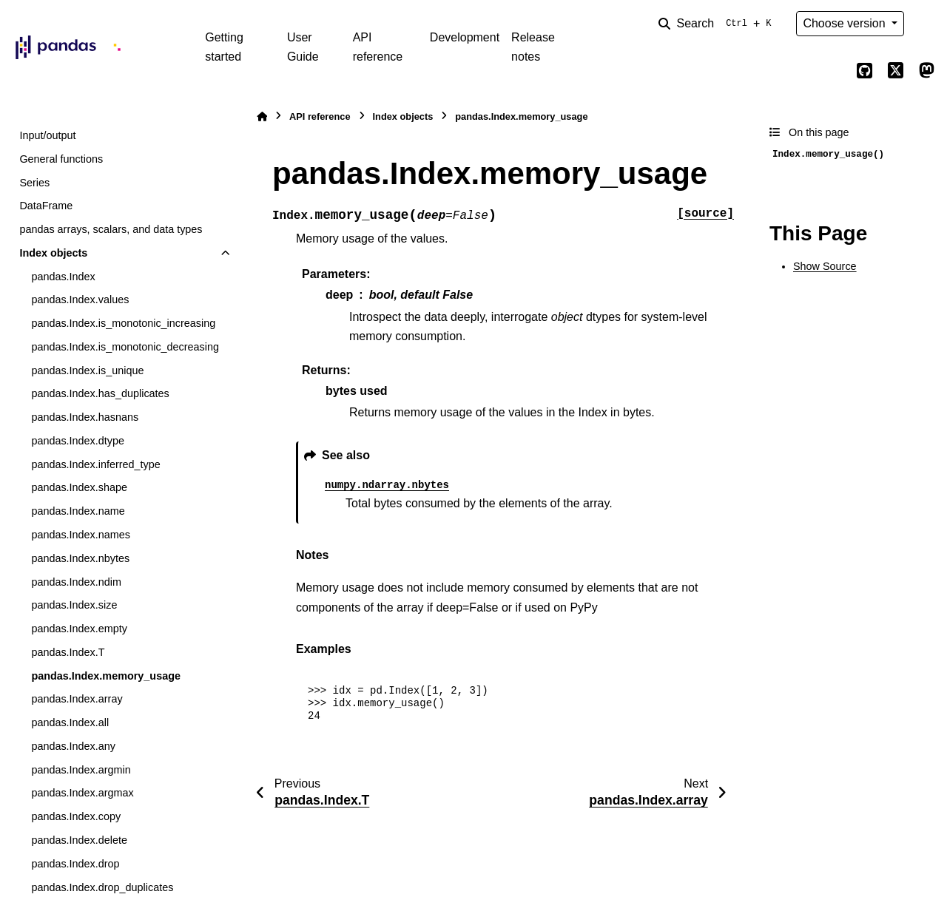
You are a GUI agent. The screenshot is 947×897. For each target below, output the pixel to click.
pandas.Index (63, 276)
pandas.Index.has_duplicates (100, 393)
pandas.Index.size (74, 605)
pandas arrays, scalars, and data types (110, 229)
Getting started (224, 47)
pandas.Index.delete (79, 840)
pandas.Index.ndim (76, 582)
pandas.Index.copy (76, 816)
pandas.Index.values (80, 299)
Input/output (47, 135)
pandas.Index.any (73, 746)
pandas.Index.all (70, 722)
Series (34, 183)
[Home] (262, 116)
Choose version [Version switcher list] (846, 23)
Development (464, 37)
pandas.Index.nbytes (80, 558)
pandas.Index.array (76, 699)
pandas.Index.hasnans (84, 417)
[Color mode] (926, 23)
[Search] (718, 23)
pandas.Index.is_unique (87, 370)
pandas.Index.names (80, 535)
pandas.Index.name (77, 511)
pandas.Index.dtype (77, 441)
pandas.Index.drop (75, 864)
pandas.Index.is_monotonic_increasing (123, 323)
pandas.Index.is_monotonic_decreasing (125, 347)
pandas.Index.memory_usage (106, 676)
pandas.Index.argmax (82, 793)
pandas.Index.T (67, 652)
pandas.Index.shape (79, 487)
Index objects (53, 253)
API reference (378, 47)
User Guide (303, 47)
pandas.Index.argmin (80, 770)
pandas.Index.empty (79, 628)
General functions (61, 159)
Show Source (825, 266)
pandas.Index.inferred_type (95, 464)
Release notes (533, 47)
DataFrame (46, 205)
